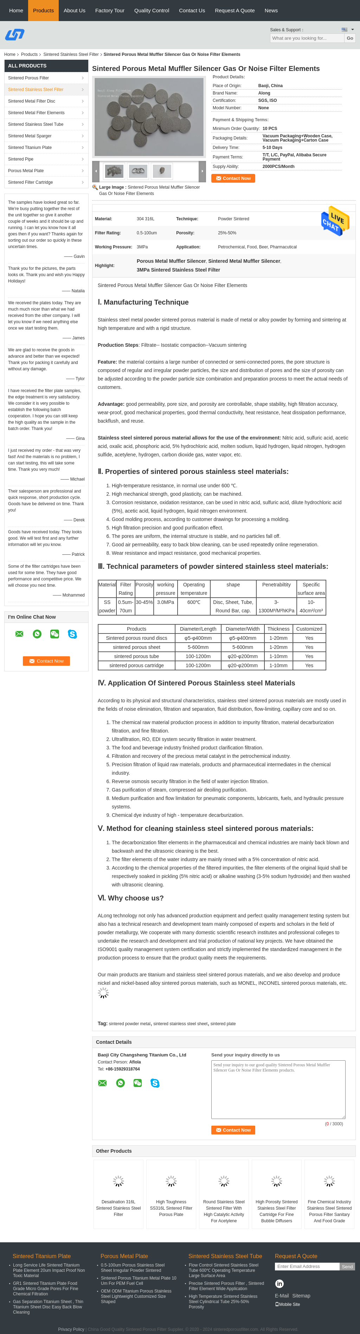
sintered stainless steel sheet (180, 1023)
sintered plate (223, 1023)
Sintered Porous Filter (28, 78)
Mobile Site (287, 1304)
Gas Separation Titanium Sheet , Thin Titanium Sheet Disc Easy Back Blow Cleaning (48, 1307)
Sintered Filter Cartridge (30, 182)
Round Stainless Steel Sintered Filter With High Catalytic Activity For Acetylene (224, 1211)
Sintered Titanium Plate (30, 147)
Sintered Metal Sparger (29, 136)
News (271, 10)
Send (347, 1266)
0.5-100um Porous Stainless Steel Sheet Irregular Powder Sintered (133, 1268)
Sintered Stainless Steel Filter (70, 54)
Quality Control (151, 10)
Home (16, 10)
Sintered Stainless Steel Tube (35, 124)
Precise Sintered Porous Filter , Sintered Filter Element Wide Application (226, 1286)
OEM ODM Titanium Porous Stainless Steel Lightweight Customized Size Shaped (136, 1296)
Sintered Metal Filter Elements (36, 112)
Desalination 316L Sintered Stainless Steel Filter (118, 1208)
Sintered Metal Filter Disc (31, 101)
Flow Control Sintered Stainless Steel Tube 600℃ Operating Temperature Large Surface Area (223, 1270)
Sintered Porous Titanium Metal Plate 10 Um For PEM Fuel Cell (138, 1281)
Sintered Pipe (20, 159)
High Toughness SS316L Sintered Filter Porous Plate (171, 1208)
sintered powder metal (129, 1023)
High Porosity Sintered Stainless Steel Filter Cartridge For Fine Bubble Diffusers (276, 1211)
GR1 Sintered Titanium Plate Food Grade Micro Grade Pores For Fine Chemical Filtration (45, 1288)
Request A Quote (235, 10)
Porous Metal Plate (26, 170)
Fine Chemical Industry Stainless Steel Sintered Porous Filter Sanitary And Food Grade (329, 1211)
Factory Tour (109, 10)
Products (43, 10)
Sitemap (301, 1296)
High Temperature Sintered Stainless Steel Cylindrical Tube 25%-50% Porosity (223, 1301)
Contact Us (192, 10)
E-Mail (282, 1296)
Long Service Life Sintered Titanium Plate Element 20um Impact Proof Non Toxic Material (49, 1270)
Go (350, 38)
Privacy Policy (71, 1329)
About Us (74, 10)
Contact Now (237, 178)
